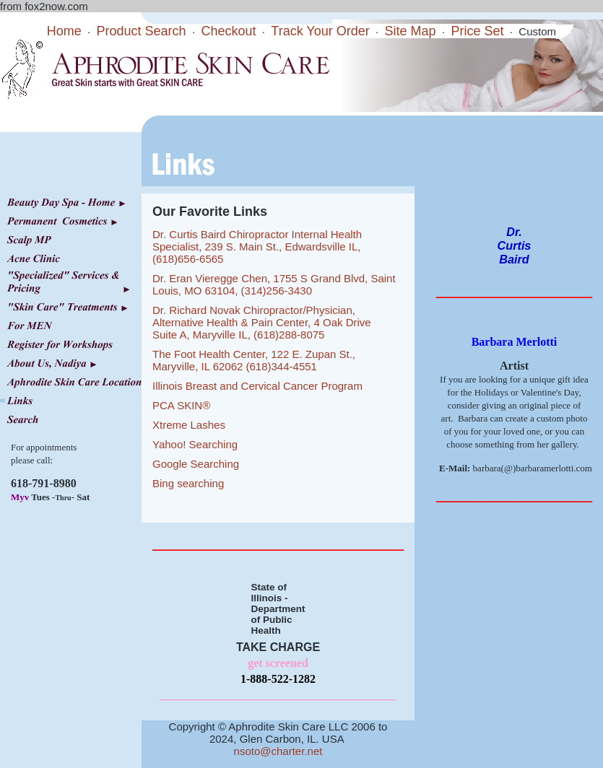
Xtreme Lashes (188, 425)
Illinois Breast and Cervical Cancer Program (257, 386)
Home (64, 31)
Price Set (477, 31)
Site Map (410, 31)
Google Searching (195, 464)
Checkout (228, 31)
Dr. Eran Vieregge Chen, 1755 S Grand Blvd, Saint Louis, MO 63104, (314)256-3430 (274, 284)
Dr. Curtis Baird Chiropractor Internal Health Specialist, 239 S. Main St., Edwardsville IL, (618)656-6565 (257, 246)
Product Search (141, 31)
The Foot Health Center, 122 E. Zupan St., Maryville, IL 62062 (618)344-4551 (253, 360)
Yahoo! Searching (195, 444)
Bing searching (188, 483)
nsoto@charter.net (278, 751)
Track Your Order (320, 31)
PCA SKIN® (181, 405)
